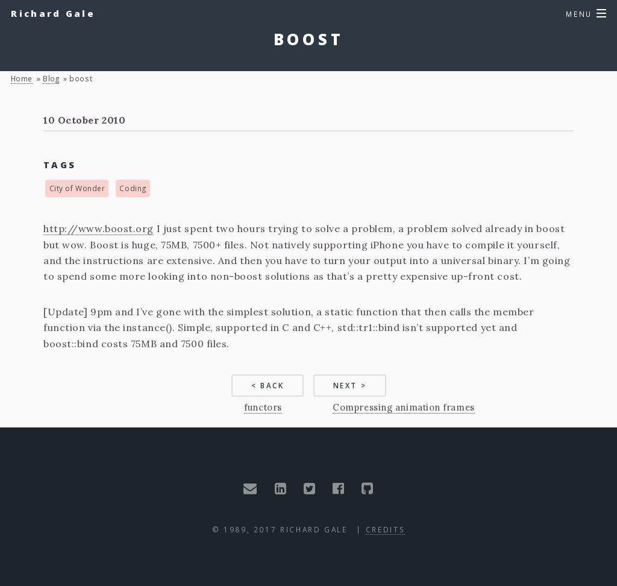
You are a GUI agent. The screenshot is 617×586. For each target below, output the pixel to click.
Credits (385, 529)
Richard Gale (53, 13)
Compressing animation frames (403, 407)
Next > (350, 385)
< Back (267, 385)
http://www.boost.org (98, 228)
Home (22, 78)
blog (51, 78)
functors (262, 407)
